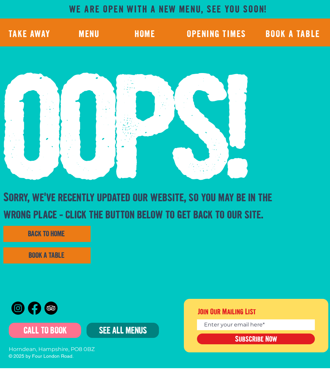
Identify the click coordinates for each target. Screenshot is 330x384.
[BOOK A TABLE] (293, 33)
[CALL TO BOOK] (45, 330)
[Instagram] (18, 308)
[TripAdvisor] (51, 308)
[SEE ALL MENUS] (123, 330)
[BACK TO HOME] (47, 234)
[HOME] (146, 33)
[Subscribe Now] (256, 339)
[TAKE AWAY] (30, 33)
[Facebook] (34, 308)
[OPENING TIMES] (217, 33)
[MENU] (90, 33)
